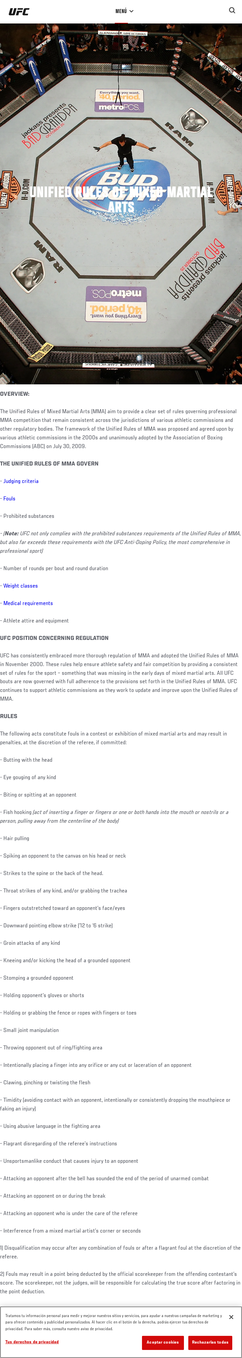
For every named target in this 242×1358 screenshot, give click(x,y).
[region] (121, 1332)
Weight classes (20, 586)
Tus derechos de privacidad (32, 1342)
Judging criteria (21, 482)
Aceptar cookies (163, 1343)
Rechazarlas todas (210, 1343)
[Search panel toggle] (232, 10)
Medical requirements (28, 604)
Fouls (9, 499)
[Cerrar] (231, 1317)
